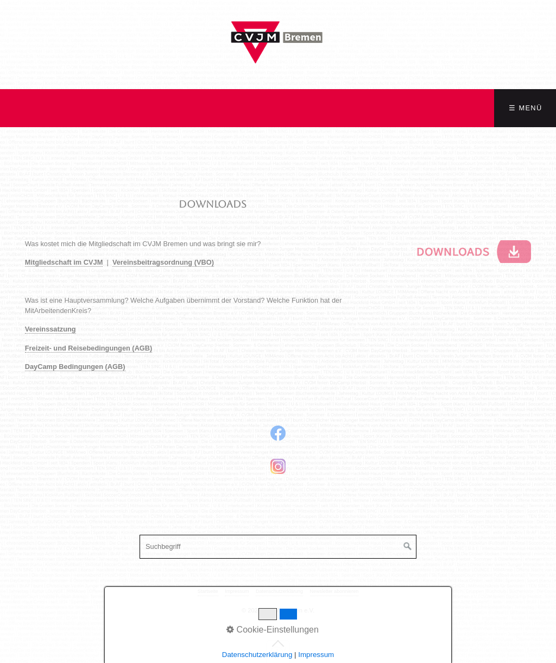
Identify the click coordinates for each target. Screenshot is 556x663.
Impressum (237, 591)
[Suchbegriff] (278, 547)
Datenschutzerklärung (279, 591)
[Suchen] (407, 547)
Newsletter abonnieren (334, 591)
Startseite (208, 591)
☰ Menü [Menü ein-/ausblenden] (525, 108)
